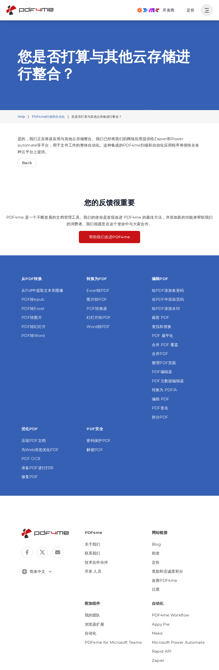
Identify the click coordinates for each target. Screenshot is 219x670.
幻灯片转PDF (98, 317)
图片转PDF (96, 299)
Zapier (157, 660)
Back (26, 163)
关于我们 (92, 544)
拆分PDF (160, 417)
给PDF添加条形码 (167, 290)
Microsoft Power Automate (175, 642)
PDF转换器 (96, 308)
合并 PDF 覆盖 (165, 345)
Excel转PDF (97, 290)
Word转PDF (97, 326)
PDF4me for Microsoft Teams (110, 642)
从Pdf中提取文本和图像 (42, 290)
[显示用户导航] (207, 10)
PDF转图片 (31, 317)
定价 (190, 10)
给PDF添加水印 (165, 308)
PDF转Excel (32, 308)
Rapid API (160, 651)
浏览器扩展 (94, 624)
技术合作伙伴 (96, 562)
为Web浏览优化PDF (39, 450)
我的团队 (92, 615)
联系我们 (92, 553)
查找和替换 (162, 326)
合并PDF (160, 353)
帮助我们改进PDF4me (109, 237)
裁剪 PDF (160, 317)
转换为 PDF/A (164, 390)
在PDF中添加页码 (167, 299)
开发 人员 (93, 571)
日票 (156, 589)
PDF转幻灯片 (33, 326)
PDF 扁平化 (162, 335)
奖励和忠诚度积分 (167, 571)
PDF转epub (31, 299)
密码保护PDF (98, 440)
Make (157, 633)
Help (21, 117)
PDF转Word (32, 335)
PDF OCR (30, 458)
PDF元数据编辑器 (167, 381)
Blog (156, 544)
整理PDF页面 (163, 363)
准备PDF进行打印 (37, 468)
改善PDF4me (163, 580)
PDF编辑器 (162, 372)
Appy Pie (160, 624)
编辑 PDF (160, 399)
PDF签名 (160, 408)
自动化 (90, 633)
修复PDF (29, 477)
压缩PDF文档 (33, 440)
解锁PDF (94, 450)
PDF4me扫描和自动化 (46, 117)
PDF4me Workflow (168, 615)
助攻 (156, 553)
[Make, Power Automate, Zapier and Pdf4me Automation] (155, 10)
